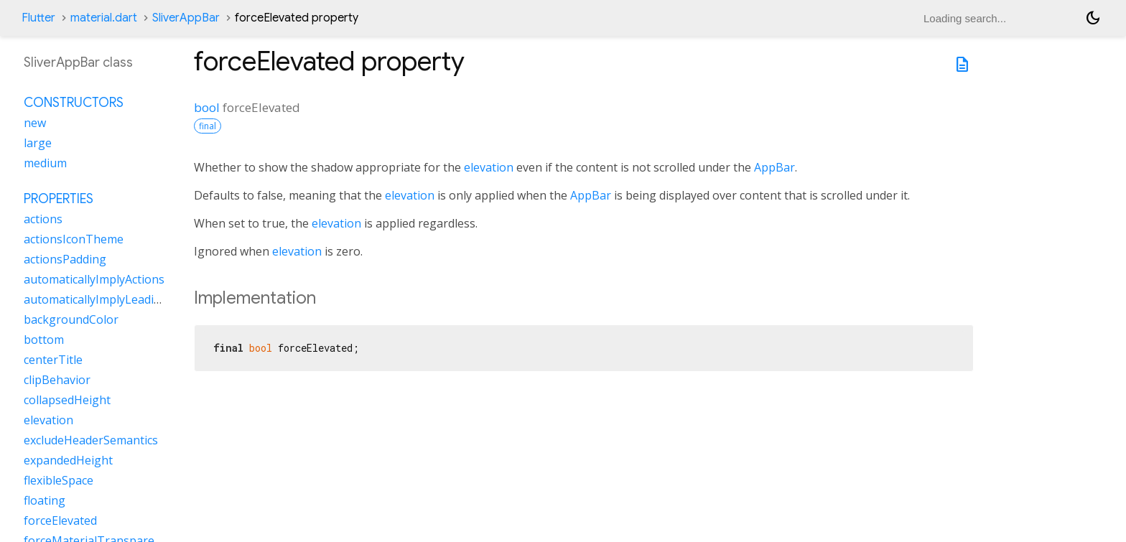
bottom (44, 339)
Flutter (38, 18)
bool (207, 107)
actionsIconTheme (74, 239)
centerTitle (53, 360)
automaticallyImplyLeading (96, 299)
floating (44, 500)
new (35, 123)
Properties (58, 199)
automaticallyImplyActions (94, 279)
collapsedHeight (67, 400)
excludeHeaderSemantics (91, 440)
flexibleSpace (58, 480)
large (38, 143)
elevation (488, 167)
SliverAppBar (186, 18)
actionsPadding (65, 259)
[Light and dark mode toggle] (1092, 17)
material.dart (103, 18)
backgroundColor (71, 319)
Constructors (74, 103)
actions (43, 219)
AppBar (774, 167)
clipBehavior (57, 380)
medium (45, 163)
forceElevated (60, 520)
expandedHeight (68, 460)
